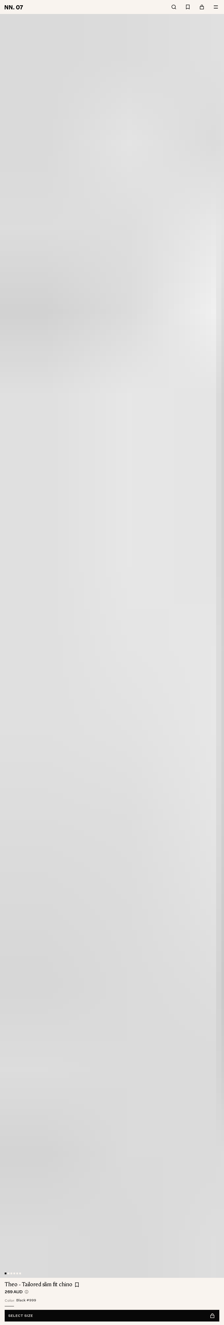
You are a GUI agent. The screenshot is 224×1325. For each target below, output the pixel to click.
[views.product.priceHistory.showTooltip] (26, 1292)
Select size (111, 1315)
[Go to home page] (15, 7)
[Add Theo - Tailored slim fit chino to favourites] (77, 1284)
